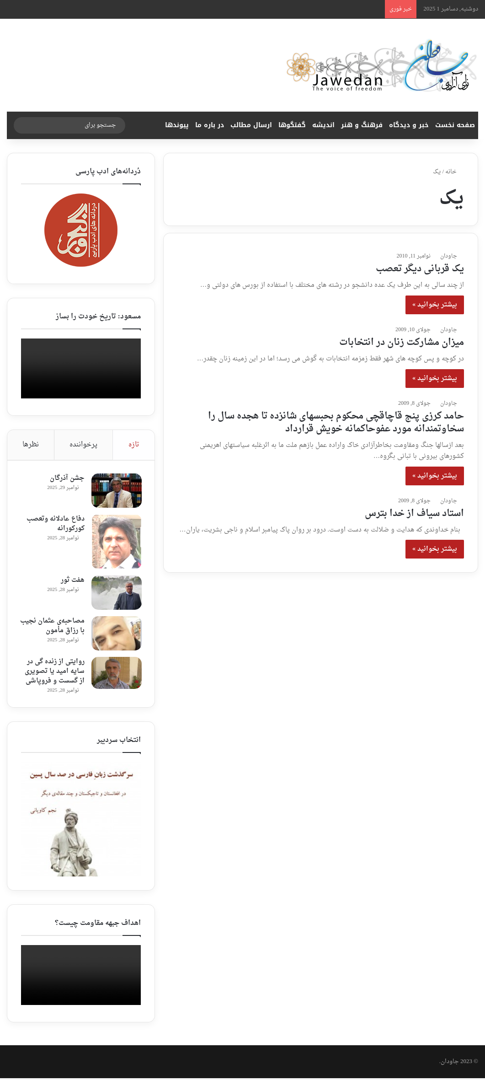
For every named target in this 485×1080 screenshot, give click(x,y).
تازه (133, 444)
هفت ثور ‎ (71, 581)
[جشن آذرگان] (116, 491)
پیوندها (177, 125)
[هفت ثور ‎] (116, 593)
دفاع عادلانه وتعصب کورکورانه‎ (55, 525)
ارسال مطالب (251, 125)
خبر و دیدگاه (409, 125)
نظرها (30, 444)
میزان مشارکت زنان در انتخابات (401, 342)
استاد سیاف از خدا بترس (414, 513)
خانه (454, 171)
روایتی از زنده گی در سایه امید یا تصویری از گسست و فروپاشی (54, 672)
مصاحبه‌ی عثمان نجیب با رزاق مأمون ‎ (54, 627)
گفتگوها (292, 125)
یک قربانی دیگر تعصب (420, 269)
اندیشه (323, 125)
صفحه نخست (455, 125)
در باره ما (209, 125)
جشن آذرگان (66, 479)
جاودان (448, 256)
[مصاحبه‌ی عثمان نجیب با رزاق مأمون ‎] (116, 634)
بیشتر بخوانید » (434, 305)
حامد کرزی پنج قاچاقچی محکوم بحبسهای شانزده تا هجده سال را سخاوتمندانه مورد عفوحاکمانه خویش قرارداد (336, 423)
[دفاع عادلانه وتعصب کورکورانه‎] (116, 542)
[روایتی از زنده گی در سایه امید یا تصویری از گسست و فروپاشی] (116, 674)
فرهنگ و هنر (362, 125)
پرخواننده (83, 444)
